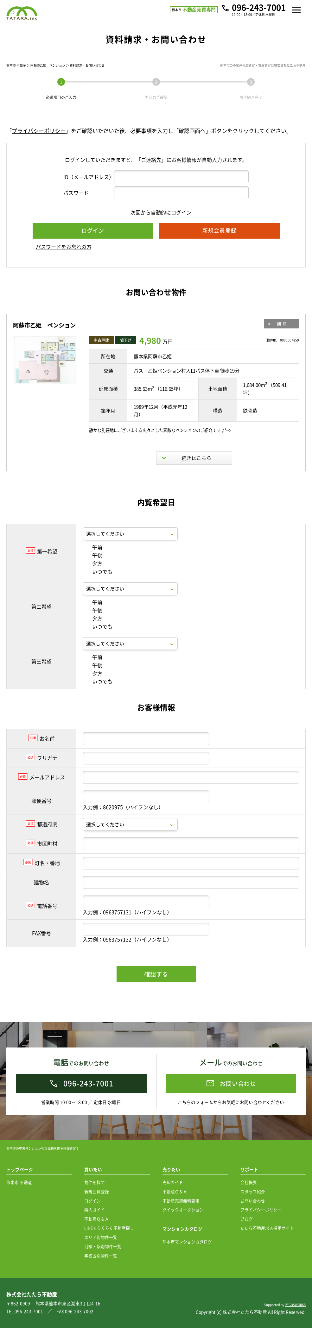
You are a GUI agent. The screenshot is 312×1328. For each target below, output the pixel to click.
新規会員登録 (96, 1192)
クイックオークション (183, 1210)
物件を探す (94, 1182)
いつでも (97, 593)
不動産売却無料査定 (181, 1201)
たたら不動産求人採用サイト (267, 1228)
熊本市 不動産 (16, 73)
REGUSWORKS (295, 1305)
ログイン (92, 1201)
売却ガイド (172, 1182)
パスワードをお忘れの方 (64, 255)
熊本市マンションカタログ (187, 1242)
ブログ (246, 1219)
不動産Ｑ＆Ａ (96, 1219)
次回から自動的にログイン (156, 221)
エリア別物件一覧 (100, 1237)
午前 (92, 568)
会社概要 (248, 1182)
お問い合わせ (252, 1201)
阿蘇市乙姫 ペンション (47, 73)
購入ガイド (94, 1210)
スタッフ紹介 (252, 1192)
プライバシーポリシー (39, 139)
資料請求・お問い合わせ (87, 73)
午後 (92, 576)
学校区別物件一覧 (100, 1256)
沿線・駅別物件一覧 (102, 1247)
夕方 (92, 584)
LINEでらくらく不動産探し (109, 1228)
